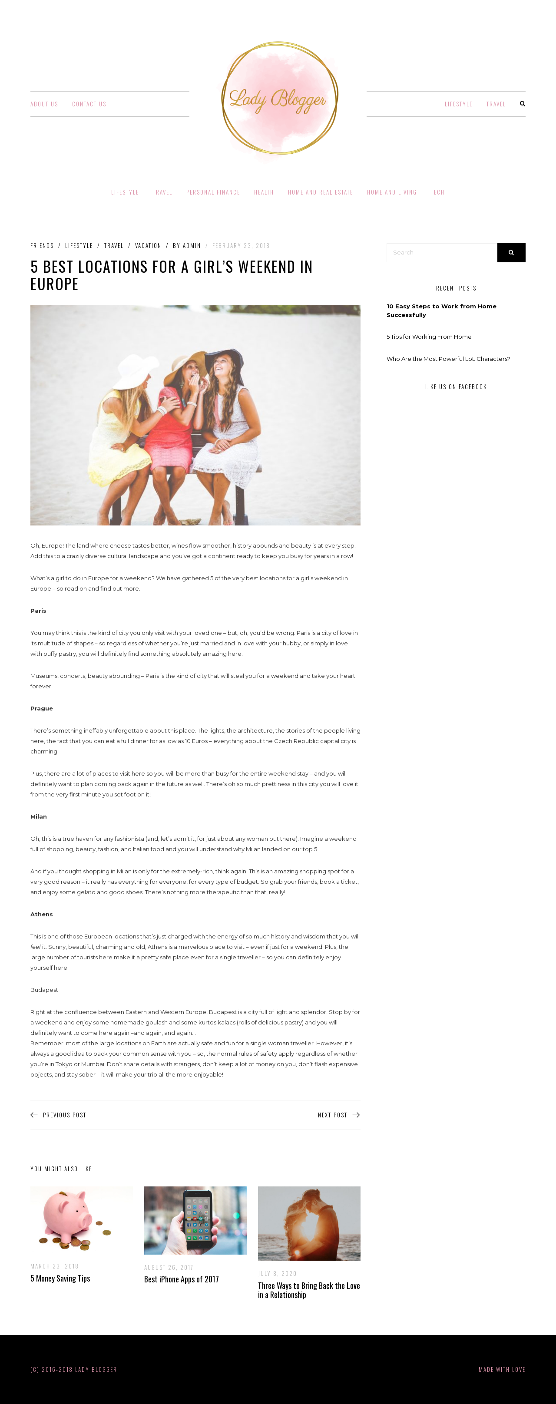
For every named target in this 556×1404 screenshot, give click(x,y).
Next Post (339, 1115)
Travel (496, 103)
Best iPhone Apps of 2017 (181, 1279)
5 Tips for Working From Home (429, 336)
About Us (44, 103)
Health (264, 192)
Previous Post (58, 1115)
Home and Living (392, 192)
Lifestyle (459, 103)
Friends (42, 245)
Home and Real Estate (320, 192)
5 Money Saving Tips (60, 1278)
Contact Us (89, 103)
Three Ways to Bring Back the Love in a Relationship (309, 1290)
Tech (438, 192)
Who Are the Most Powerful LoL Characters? (448, 358)
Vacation (148, 245)
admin (192, 245)
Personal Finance (213, 192)
